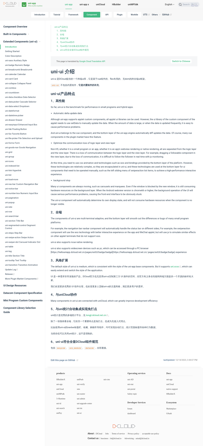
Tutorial (56, 15)
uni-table (9, 246)
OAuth (169, 413)
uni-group (9, 156)
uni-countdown (12, 92)
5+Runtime (60, 399)
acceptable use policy (150, 434)
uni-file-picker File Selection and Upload (23, 138)
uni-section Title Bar (14, 221)
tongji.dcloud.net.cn (97, 315)
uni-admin (81, 399)
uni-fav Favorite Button (16, 134)
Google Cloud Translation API (92, 61)
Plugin (120, 15)
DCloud (99, 434)
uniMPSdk (133, 4)
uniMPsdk (60, 394)
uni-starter (81, 394)
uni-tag (8, 251)
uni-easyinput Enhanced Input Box (21, 124)
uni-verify (81, 384)
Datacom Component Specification (22, 293)
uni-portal (131, 389)
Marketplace (171, 409)
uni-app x (84, 4)
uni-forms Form (12, 143)
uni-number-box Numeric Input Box (21, 193)
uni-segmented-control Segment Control (20, 227)
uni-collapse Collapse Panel (18, 83)
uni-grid (8, 152)
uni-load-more (11, 179)
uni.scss (175, 266)
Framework (73, 15)
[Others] (156, 14)
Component (92, 15)
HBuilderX (60, 379)
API (106, 15)
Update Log (11, 269)
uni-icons (9, 161)
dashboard (131, 413)
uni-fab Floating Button (16, 129)
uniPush (80, 379)
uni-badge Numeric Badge (17, 65)
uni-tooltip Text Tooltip (15, 260)
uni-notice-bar (11, 188)
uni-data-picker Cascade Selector (20, 102)
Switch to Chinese (181, 61)
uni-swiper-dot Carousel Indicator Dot (22, 242)
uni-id (58, 403)
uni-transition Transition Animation (21, 265)
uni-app (68, 4)
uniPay (59, 413)
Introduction (39, 15)
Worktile (134, 15)
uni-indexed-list (12, 166)
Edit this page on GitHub (63, 360)
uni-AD (130, 379)
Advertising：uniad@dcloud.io (136, 438)
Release (10, 274)
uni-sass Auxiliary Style (16, 60)
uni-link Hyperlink (13, 170)
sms (78, 389)
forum (129, 409)
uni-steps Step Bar (13, 233)
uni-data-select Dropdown (17, 106)
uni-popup (10, 202)
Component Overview (15, 26)
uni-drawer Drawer (13, 120)
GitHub (167, 14)
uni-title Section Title (14, 256)
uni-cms (106, 379)
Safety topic (132, 394)
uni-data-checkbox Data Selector (20, 97)
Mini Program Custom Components (23, 300)
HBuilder (116, 4)
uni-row (8, 211)
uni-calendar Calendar (15, 74)
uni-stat (130, 384)
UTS (146, 14)
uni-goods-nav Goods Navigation (20, 147)
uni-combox (10, 88)
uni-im (79, 408)
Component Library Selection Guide (19, 310)
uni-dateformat (12, 111)
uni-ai (79, 413)
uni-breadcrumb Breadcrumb (18, 69)
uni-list (8, 175)
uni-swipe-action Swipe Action (19, 237)
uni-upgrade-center (84, 403)
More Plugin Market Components (21, 278)
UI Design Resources (15, 285)
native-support (172, 389)
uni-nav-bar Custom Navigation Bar (21, 184)
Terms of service (118, 434)
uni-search (60, 408)
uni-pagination (12, 198)
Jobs (107, 434)
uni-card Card (11, 79)
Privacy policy (133, 434)
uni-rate (8, 207)
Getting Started (12, 51)
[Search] (189, 4)
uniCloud (100, 4)
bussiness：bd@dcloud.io (111, 438)
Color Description (13, 56)
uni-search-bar (12, 216)
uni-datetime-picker (14, 115)
